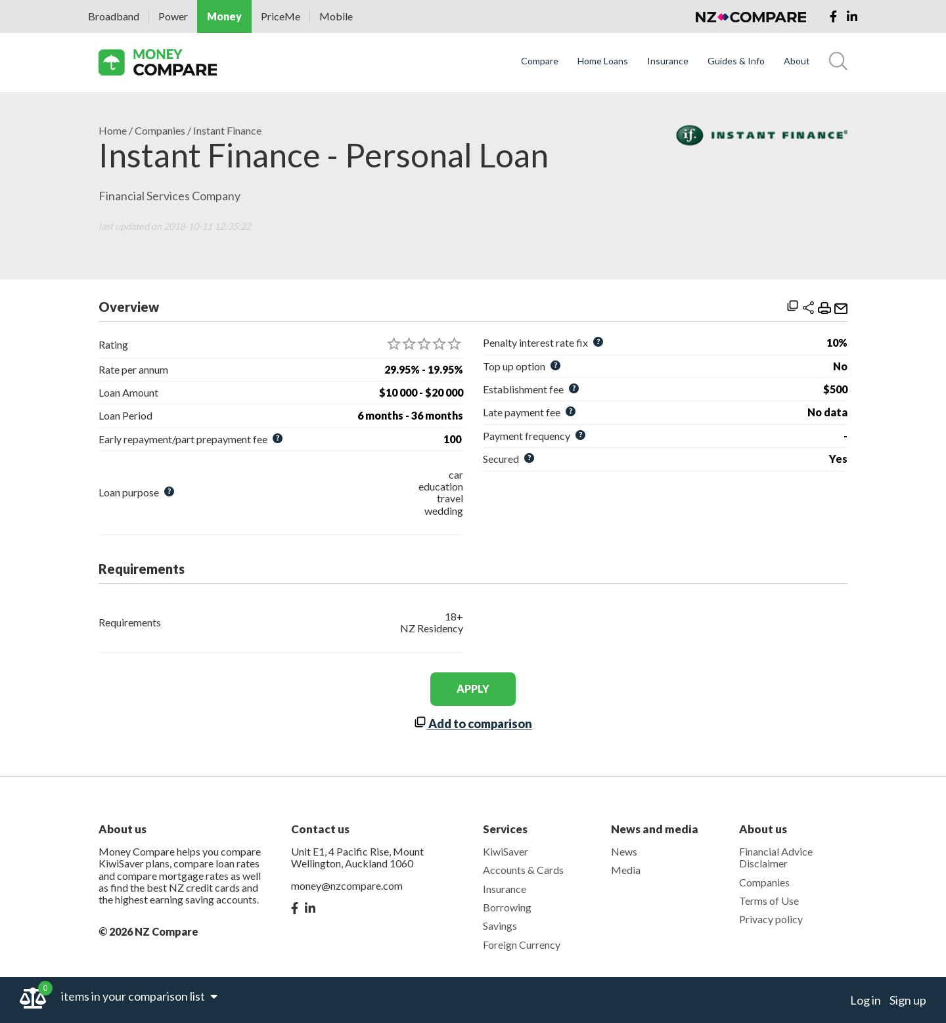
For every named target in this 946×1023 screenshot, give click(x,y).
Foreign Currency (521, 944)
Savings (500, 925)
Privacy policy (771, 919)
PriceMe (280, 16)
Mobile (336, 16)
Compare (539, 61)
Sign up (908, 1000)
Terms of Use (769, 900)
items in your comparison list (139, 996)
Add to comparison (473, 723)
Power (173, 16)
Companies (160, 131)
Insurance (667, 61)
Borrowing (507, 907)
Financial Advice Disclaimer (776, 857)
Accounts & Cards (523, 869)
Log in (865, 1000)
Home (113, 131)
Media (626, 869)
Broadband (113, 16)
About (797, 61)
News (624, 851)
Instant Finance (227, 131)
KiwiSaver (505, 851)
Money (224, 16)
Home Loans (602, 61)
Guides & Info (736, 61)
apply (473, 688)
